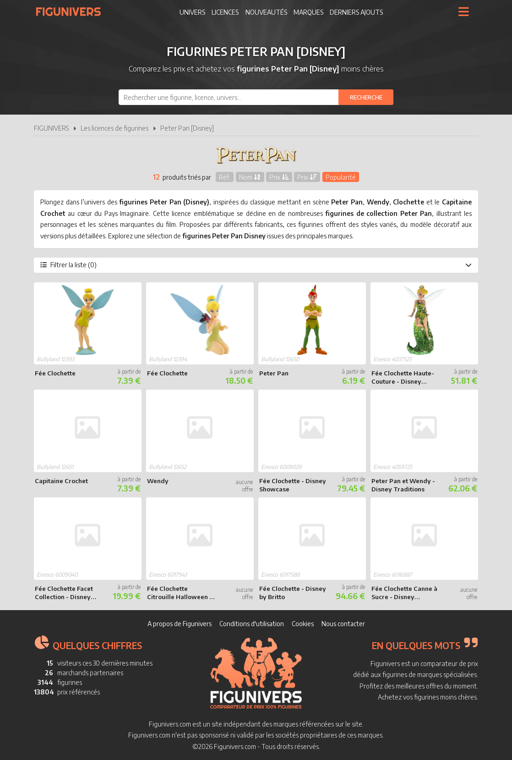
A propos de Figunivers (179, 624)
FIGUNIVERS (51, 128)
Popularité (341, 177)
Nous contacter (343, 624)
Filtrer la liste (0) (256, 265)
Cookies (303, 624)
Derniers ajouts (356, 12)
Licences (225, 12)
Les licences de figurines (114, 128)
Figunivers (72, 11)
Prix (279, 177)
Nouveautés (266, 12)
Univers (192, 12)
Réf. (224, 177)
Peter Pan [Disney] (187, 128)
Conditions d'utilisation (251, 624)
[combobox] (256, 97)
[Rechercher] (365, 97)
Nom (250, 177)
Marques (308, 12)
